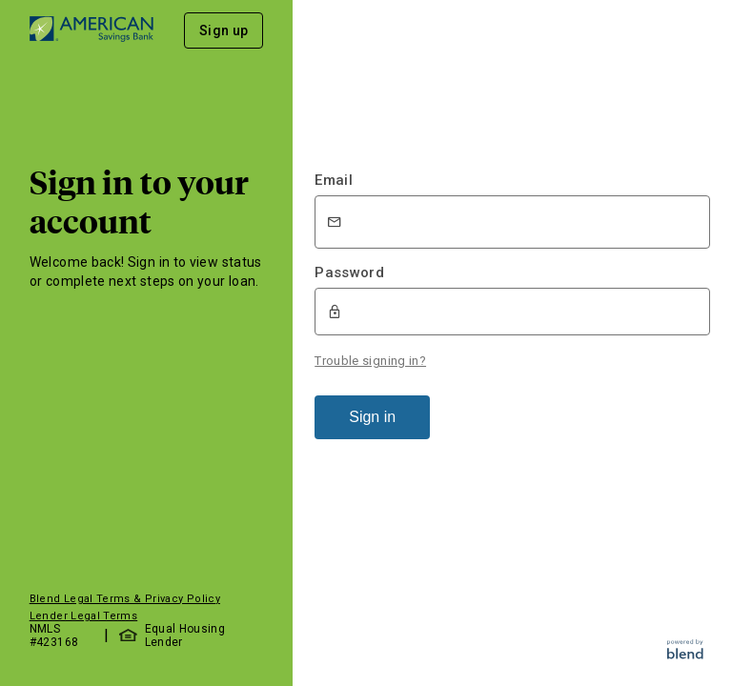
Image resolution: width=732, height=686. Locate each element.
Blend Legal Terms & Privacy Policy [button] (125, 599)
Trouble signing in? (370, 360)
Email (334, 180)
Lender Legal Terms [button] (83, 616)
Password (349, 272)
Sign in (372, 417)
